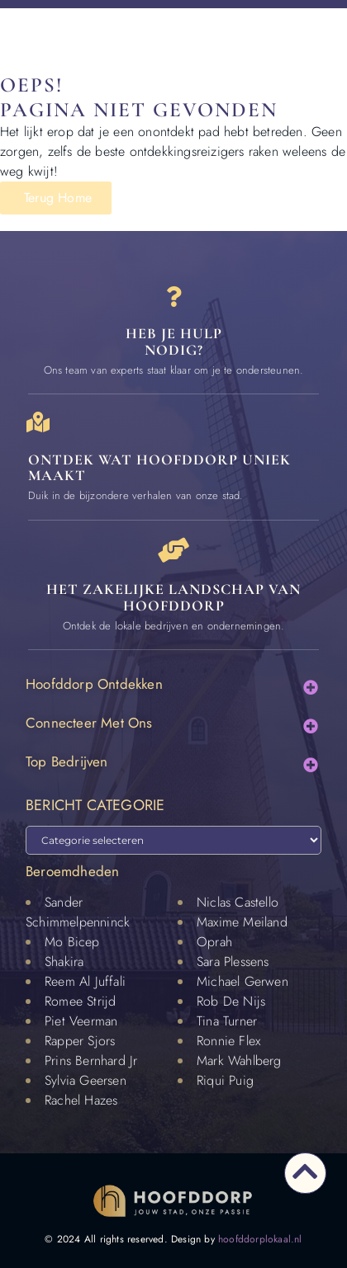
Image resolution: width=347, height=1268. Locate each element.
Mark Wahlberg (239, 1060)
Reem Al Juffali (85, 981)
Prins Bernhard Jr (91, 1060)
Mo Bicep (72, 941)
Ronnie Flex (228, 1040)
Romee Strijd (80, 1001)
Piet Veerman (81, 1020)
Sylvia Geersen (85, 1080)
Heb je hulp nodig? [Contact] (174, 341)
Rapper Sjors (80, 1040)
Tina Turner (227, 1020)
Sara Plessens (233, 961)
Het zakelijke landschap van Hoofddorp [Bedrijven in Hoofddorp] (173, 597)
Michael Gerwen (242, 981)
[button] (310, 687)
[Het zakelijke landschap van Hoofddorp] (173, 550)
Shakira (64, 961)
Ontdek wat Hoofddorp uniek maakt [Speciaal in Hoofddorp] (159, 467)
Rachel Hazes (81, 1100)
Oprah (214, 941)
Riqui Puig (225, 1080)
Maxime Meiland (242, 921)
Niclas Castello (237, 902)
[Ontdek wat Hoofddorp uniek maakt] (38, 422)
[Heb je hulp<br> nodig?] (174, 296)
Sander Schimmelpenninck (78, 912)
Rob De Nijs (231, 1001)
